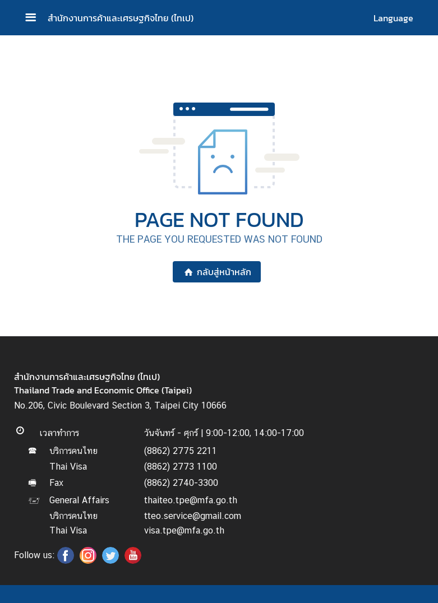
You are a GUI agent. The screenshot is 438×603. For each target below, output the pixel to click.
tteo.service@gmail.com (192, 516)
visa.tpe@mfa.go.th (184, 530)
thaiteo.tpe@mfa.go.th (190, 500)
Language (393, 18)
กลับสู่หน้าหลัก (216, 272)
